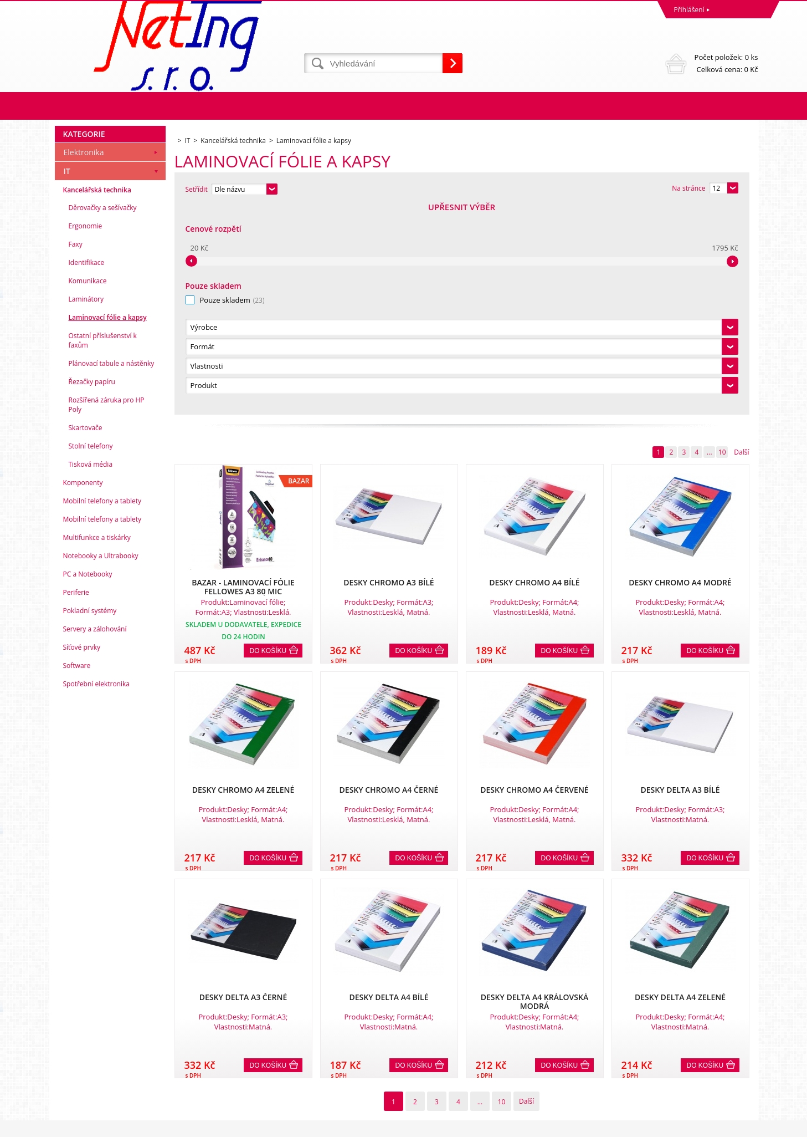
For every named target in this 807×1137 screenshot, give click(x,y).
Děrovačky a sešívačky (103, 416)
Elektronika (84, 361)
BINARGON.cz (737, 1125)
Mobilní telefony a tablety (102, 710)
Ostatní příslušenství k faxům (103, 549)
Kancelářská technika (97, 399)
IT (67, 380)
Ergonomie (85, 435)
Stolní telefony (91, 655)
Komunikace (88, 489)
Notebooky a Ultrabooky (100, 764)
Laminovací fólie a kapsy (108, 526)
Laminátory (86, 508)
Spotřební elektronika (96, 893)
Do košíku (268, 442)
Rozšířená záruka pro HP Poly (107, 613)
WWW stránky (673, 1125)
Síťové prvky (82, 856)
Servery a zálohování (95, 838)
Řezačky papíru (92, 590)
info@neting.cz (429, 1082)
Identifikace (87, 471)
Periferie (76, 801)
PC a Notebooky (87, 783)
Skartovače (85, 636)
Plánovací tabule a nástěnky (112, 572)
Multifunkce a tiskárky (97, 746)
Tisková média (91, 673)
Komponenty (83, 691)
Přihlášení (689, 9)
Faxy (76, 453)
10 (722, 243)
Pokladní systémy (90, 819)
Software (77, 874)
